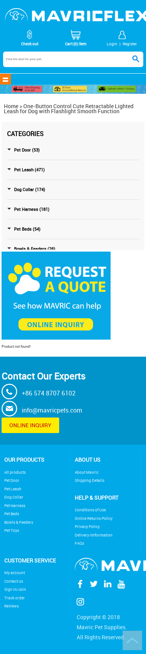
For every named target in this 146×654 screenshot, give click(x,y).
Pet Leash (12, 489)
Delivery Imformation (94, 535)
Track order (14, 598)
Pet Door (11, 480)
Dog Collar (13, 497)
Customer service (30, 560)
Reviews (11, 606)
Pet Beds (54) (27, 229)
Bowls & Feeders (18, 522)
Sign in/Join (15, 589)
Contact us (13, 581)
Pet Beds (11, 513)
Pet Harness (14, 505)
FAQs (79, 543)
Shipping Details (89, 480)
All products (15, 472)
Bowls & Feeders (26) (34, 249)
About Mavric (87, 472)
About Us (87, 459)
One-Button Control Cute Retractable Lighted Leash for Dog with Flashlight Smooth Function (69, 108)
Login (112, 44)
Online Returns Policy (94, 518)
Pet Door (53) (27, 150)
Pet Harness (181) (31, 209)
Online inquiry (30, 425)
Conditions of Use (90, 510)
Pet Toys (11, 530)
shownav (5, 79)
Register (130, 44)
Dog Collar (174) (29, 189)
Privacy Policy (87, 526)
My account (14, 572)
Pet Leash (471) (29, 170)
